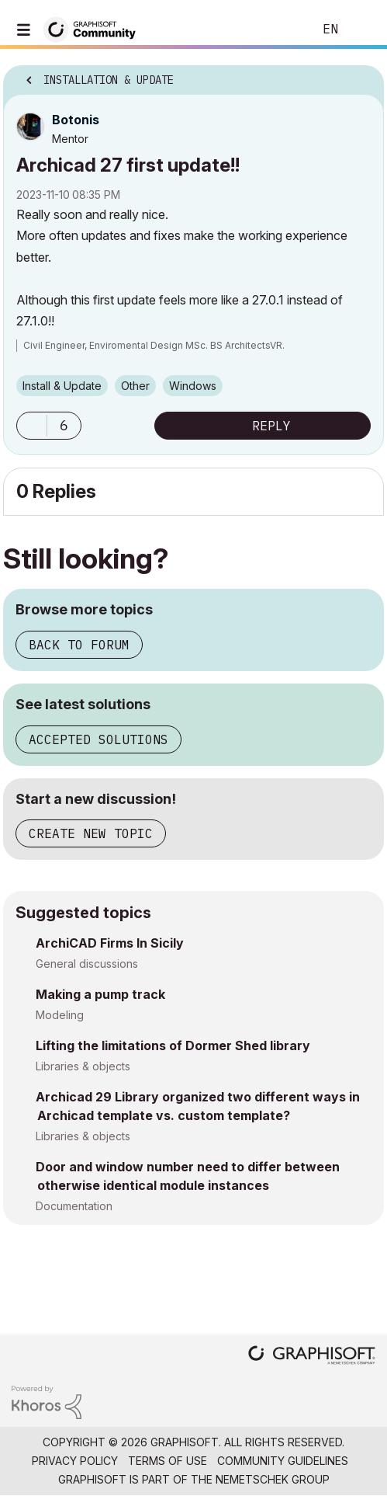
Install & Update (62, 385)
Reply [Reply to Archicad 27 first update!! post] (271, 425)
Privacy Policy (75, 1460)
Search (277, 29)
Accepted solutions (98, 739)
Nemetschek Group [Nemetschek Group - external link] (273, 1479)
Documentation (74, 1205)
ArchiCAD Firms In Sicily (110, 943)
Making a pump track (100, 994)
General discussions (87, 963)
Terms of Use (167, 1460)
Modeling (60, 1014)
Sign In (362, 30)
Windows (192, 385)
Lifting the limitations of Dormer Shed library (173, 1045)
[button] (32, 425)
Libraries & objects (83, 1066)
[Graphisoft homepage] (311, 1356)
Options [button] (362, 75)
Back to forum (79, 644)
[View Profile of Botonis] (75, 119)
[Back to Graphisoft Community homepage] (95, 28)
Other (135, 385)
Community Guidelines (282, 1460)
